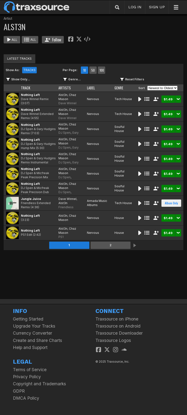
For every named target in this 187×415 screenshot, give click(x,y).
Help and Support (30, 347)
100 (101, 70)
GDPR (19, 391)
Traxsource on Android (117, 326)
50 (93, 70)
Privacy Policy (27, 376)
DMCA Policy (26, 398)
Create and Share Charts (37, 340)
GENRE (118, 87)
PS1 (61, 237)
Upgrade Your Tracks (34, 326)
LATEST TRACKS (19, 58)
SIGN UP (157, 7)
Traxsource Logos (113, 340)
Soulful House (119, 129)
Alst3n (62, 95)
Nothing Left (30, 95)
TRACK (25, 87)
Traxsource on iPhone (116, 318)
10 (84, 70)
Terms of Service (30, 369)
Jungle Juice (31, 199)
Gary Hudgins (68, 135)
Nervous (93, 99)
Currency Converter (32, 333)
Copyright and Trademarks (39, 383)
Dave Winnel (67, 103)
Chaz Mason (67, 97)
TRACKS (29, 70)
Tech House (123, 99)
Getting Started (28, 318)
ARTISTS (64, 87)
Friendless (66, 207)
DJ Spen (64, 132)
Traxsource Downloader (119, 333)
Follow (53, 40)
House (119, 218)
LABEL (91, 87)
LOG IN (134, 7)
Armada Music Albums (97, 203)
